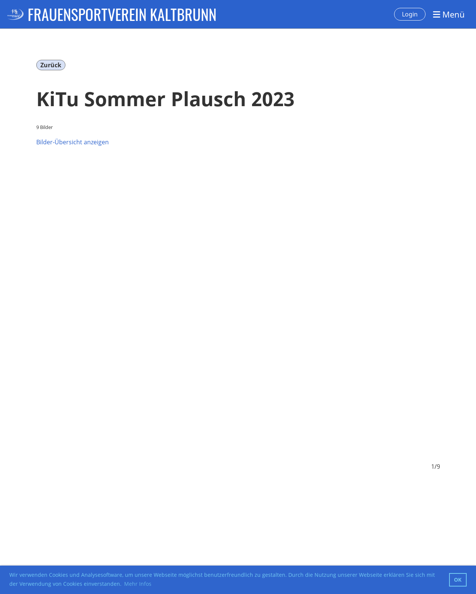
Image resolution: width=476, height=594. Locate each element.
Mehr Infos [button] (137, 583)
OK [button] (457, 579)
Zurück (50, 65)
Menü (449, 14)
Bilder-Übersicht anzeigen (72, 142)
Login (410, 14)
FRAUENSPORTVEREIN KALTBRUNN (122, 14)
